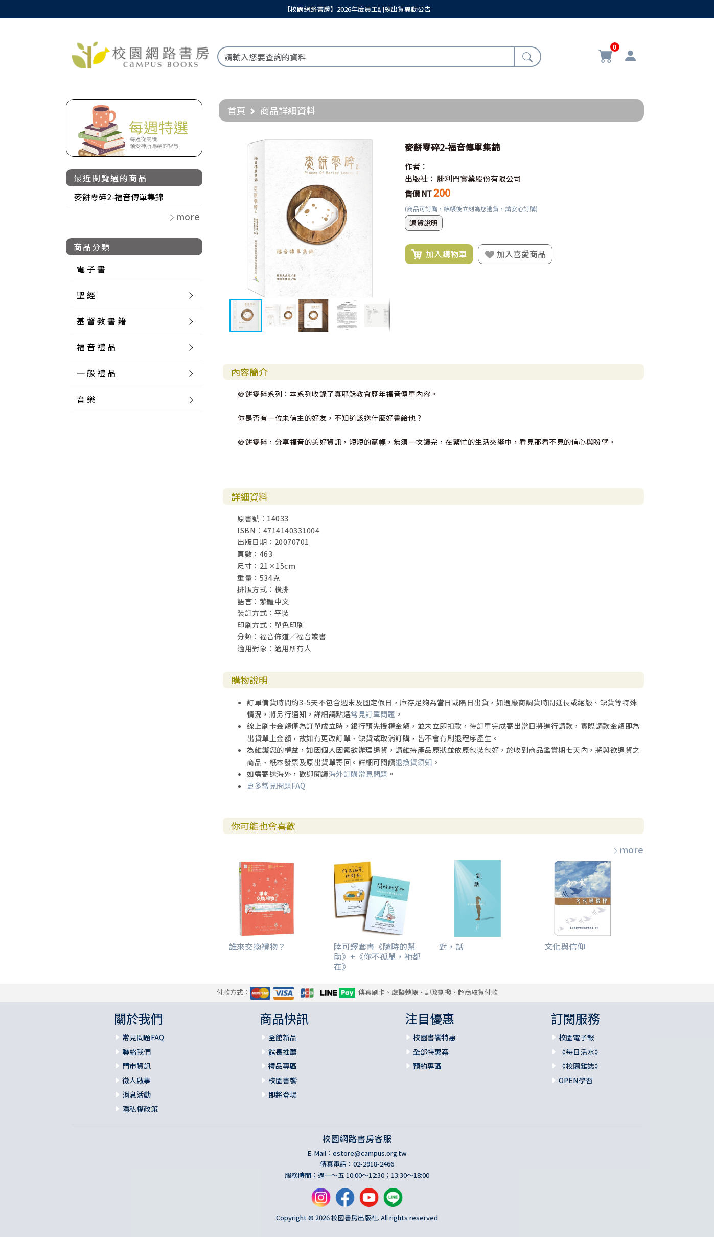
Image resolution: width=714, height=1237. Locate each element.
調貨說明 (423, 223)
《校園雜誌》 (580, 1066)
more (627, 849)
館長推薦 (282, 1051)
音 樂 (86, 399)
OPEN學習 (576, 1080)
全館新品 (282, 1037)
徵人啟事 (136, 1080)
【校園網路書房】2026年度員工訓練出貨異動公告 (357, 9)
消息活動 (136, 1094)
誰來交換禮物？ (257, 946)
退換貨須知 (413, 762)
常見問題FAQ (143, 1037)
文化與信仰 (564, 946)
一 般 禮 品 (96, 373)
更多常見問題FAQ (276, 785)
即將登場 (282, 1094)
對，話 (451, 946)
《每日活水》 (580, 1051)
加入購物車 (439, 254)
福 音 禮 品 (96, 347)
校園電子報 (576, 1037)
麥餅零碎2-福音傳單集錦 (119, 197)
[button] (381, 147)
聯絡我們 (136, 1051)
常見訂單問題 (373, 714)
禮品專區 (282, 1066)
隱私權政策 (140, 1109)
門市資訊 (136, 1066)
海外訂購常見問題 (358, 774)
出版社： (420, 178)
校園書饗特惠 (434, 1037)
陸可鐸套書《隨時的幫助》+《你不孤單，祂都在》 (377, 956)
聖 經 (86, 295)
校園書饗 (282, 1080)
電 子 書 (91, 269)
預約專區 (427, 1066)
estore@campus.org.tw (370, 1153)
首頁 (236, 110)
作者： (416, 166)
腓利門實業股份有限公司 (479, 178)
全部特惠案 (431, 1051)
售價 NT (418, 193)
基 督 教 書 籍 (101, 321)
